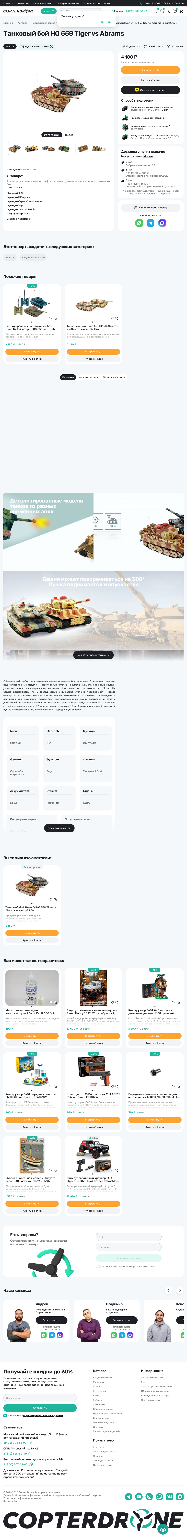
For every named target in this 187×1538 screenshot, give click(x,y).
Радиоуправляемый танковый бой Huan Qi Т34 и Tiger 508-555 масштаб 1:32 (30, 327)
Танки (96, 1386)
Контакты (8, 3)
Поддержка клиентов (68, 3)
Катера (97, 1395)
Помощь (98, 1456)
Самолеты (99, 1404)
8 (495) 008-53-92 (136, 11)
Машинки (98, 1382)
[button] (31, 322)
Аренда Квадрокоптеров (155, 1395)
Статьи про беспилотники (156, 1386)
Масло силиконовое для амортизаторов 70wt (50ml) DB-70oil (29, 1012)
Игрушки (98, 1427)
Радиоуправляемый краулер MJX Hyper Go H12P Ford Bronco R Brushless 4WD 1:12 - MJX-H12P (93, 1179)
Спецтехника (101, 1418)
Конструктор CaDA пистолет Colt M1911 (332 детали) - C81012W (93, 1096)
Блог (143, 1382)
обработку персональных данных (43, 1415)
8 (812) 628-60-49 (15, 1453)
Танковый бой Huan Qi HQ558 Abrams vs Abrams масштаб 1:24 (92, 327)
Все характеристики (19, 218)
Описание (68, 377)
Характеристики (88, 377)
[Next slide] (180, 1290)
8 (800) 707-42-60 (15, 1464)
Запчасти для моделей (106, 1431)
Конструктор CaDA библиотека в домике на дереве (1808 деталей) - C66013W (152, 1012)
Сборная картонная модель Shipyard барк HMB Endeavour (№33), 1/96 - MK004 (30, 1179)
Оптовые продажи (152, 1377)
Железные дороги (103, 1422)
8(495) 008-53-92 (14, 1442)
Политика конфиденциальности (22, 1498)
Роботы (97, 1400)
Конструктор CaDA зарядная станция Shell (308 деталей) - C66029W (30, 1096)
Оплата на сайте (102, 1465)
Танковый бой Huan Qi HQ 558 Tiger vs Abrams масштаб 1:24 (31, 909)
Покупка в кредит (151, 1400)
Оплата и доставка (43, 3)
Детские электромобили (107, 1413)
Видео (69, 134)
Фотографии (51, 134)
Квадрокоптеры (102, 1377)
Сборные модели (103, 1409)
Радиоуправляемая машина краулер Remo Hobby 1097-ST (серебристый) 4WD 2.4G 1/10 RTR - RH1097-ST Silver (91, 1012)
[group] (58, 93)
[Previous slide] (168, 1290)
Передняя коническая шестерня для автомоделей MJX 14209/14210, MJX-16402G (153, 1096)
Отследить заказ (91, 3)
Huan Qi (10, 46)
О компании (23, 3)
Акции (107, 3)
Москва (148, 156)
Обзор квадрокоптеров (155, 1391)
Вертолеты (99, 1391)
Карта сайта (10, 1501)
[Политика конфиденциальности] (5, 1415)
